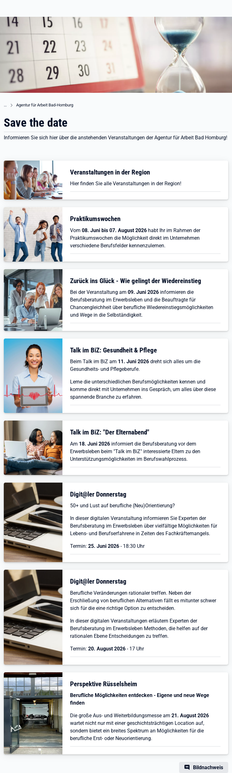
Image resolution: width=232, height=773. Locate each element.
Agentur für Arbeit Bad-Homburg (44, 105)
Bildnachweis (208, 767)
